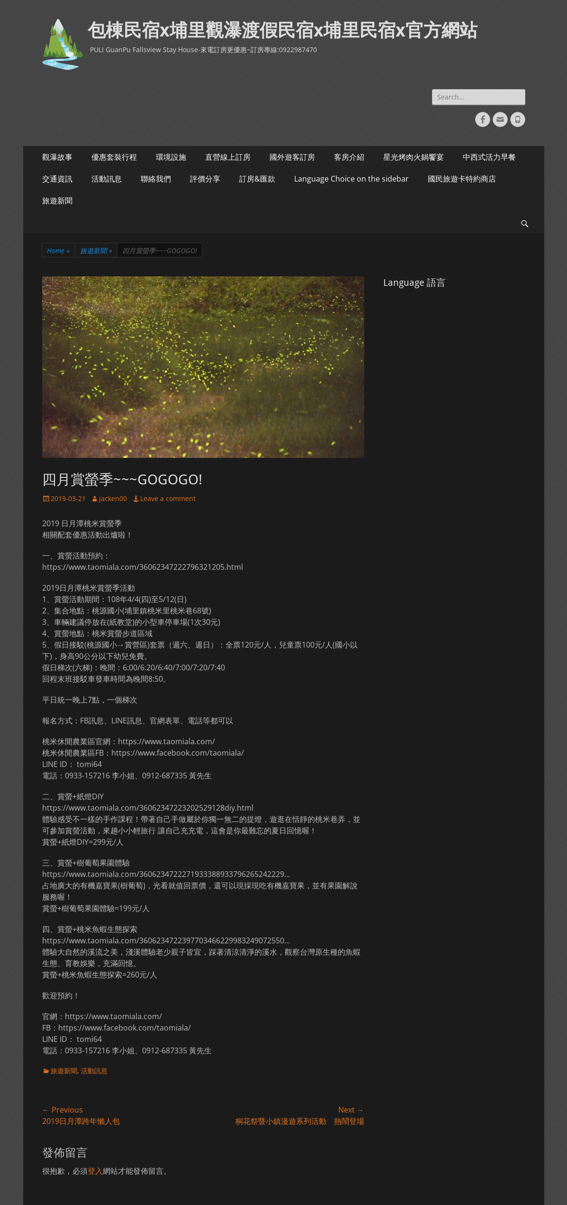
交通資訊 (57, 178)
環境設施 (171, 157)
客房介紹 (349, 157)
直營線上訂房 (228, 157)
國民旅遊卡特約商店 (462, 178)
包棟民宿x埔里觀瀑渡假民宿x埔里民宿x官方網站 (282, 30)
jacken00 (113, 498)
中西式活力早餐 (489, 157)
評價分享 (205, 178)
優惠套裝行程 (114, 157)
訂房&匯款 (257, 178)
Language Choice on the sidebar (351, 178)
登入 (95, 1171)
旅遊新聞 (57, 200)
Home (58, 251)
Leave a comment (168, 498)
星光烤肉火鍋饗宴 (413, 157)
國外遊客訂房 (292, 157)
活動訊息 (106, 178)
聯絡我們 (156, 178)
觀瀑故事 (57, 157)
